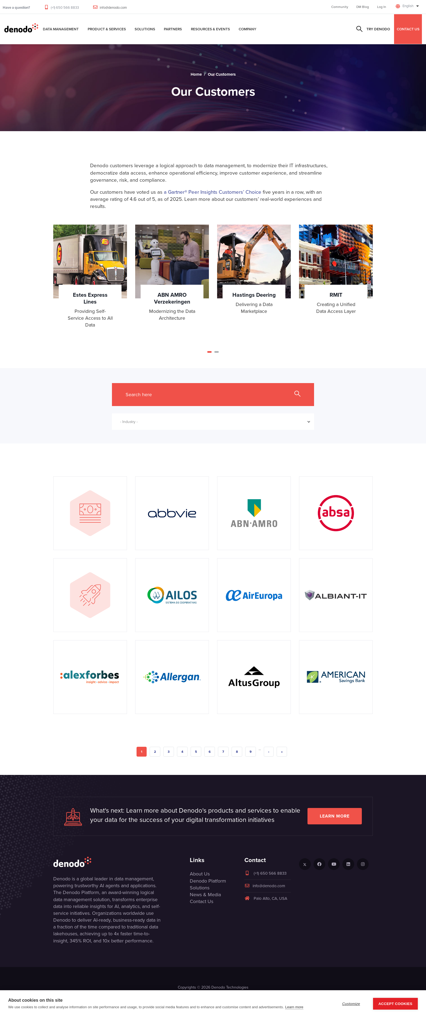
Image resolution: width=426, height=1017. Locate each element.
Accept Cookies (395, 1004)
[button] (209, 352)
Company (247, 29)
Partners (173, 29)
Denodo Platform (208, 880)
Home (196, 74)
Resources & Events (210, 29)
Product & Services (107, 29)
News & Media (205, 894)
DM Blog (362, 6)
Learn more (335, 816)
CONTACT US (408, 29)
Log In (381, 6)
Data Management (61, 29)
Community (339, 6)
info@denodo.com (113, 7)
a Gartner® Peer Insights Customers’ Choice (212, 192)
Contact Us (201, 901)
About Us (200, 873)
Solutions (145, 29)
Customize (351, 1004)
